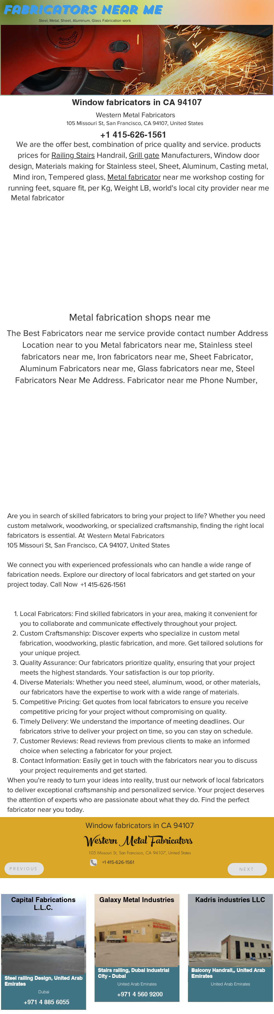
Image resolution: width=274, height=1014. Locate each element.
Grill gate (144, 155)
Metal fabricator (134, 177)
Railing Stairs (73, 155)
